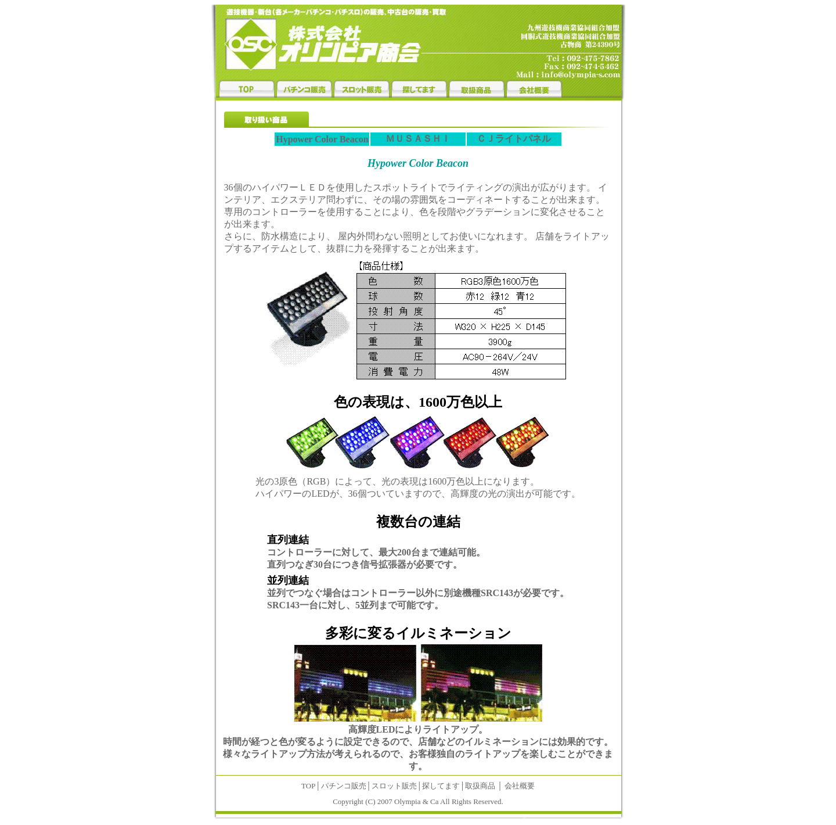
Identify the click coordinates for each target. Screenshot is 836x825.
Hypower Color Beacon (322, 139)
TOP (308, 785)
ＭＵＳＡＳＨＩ (418, 139)
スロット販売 (394, 785)
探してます (441, 785)
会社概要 (520, 785)
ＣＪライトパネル (514, 139)
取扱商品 (480, 785)
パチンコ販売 (343, 785)
